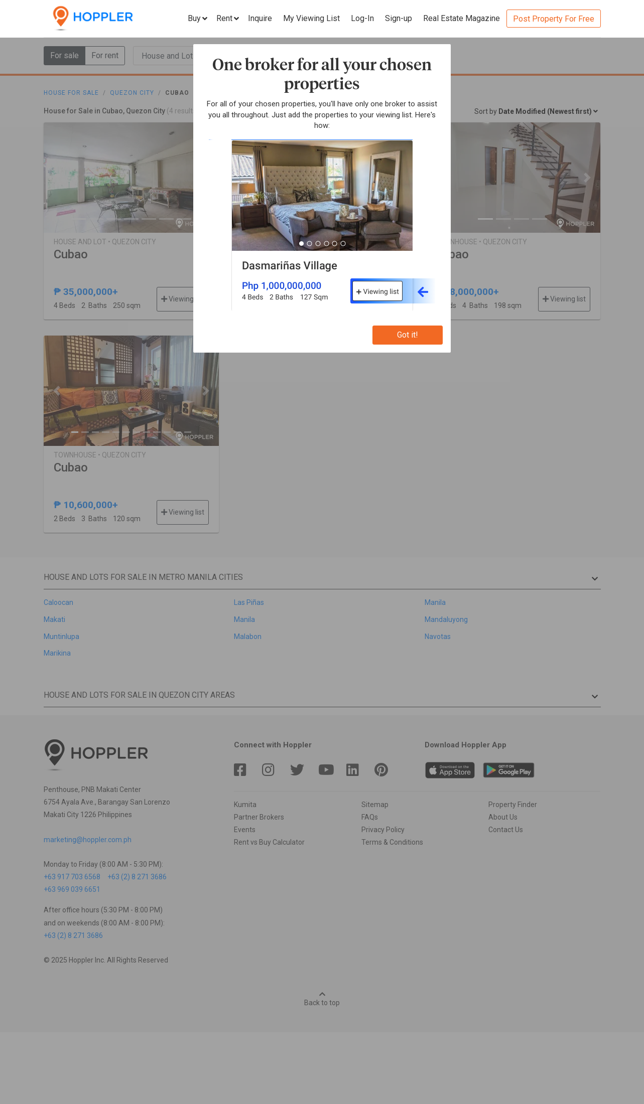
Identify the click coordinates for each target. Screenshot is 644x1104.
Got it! (407, 335)
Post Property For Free (553, 19)
